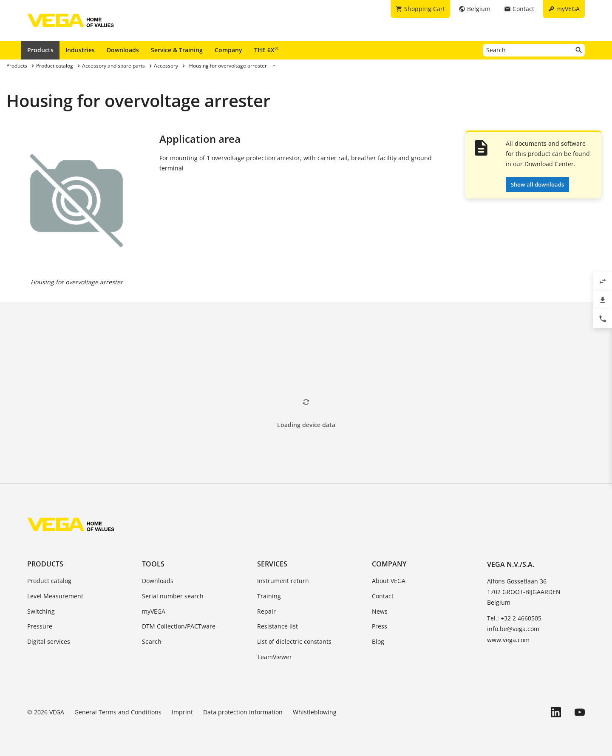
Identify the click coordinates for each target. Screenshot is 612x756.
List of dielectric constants (294, 641)
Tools (153, 564)
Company (228, 50)
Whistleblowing (315, 712)
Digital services (48, 641)
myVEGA (153, 611)
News (380, 611)
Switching (41, 611)
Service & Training (177, 50)
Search (152, 641)
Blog (378, 641)
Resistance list (277, 626)
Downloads (123, 50)
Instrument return (283, 581)
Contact (383, 596)
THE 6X (266, 49)
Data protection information (243, 712)
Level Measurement (55, 596)
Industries (80, 50)
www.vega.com (508, 640)
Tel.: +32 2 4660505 (514, 618)
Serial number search (173, 596)
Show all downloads (537, 184)
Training (269, 596)
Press (379, 626)
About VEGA (388, 581)
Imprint (182, 712)
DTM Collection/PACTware (178, 626)
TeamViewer (274, 657)
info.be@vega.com (513, 629)
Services (272, 564)
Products (40, 50)
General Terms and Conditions (118, 712)
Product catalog (49, 581)
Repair (266, 611)
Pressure (39, 626)
